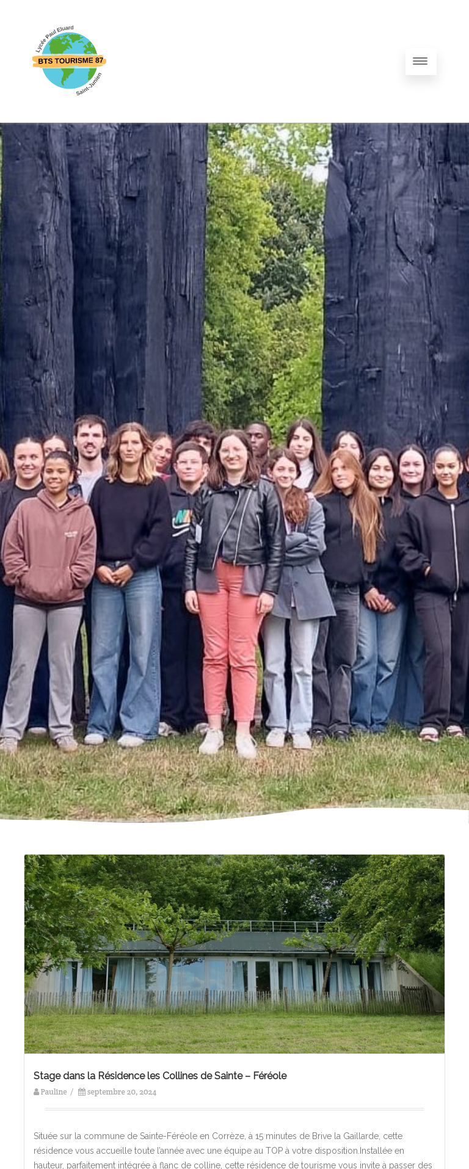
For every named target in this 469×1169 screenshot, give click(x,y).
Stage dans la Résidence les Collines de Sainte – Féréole (160, 1076)
